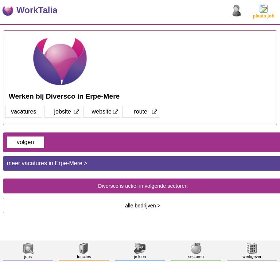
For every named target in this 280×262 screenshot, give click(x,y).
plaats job (264, 14)
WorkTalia (36, 10)
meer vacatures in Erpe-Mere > (47, 163)
